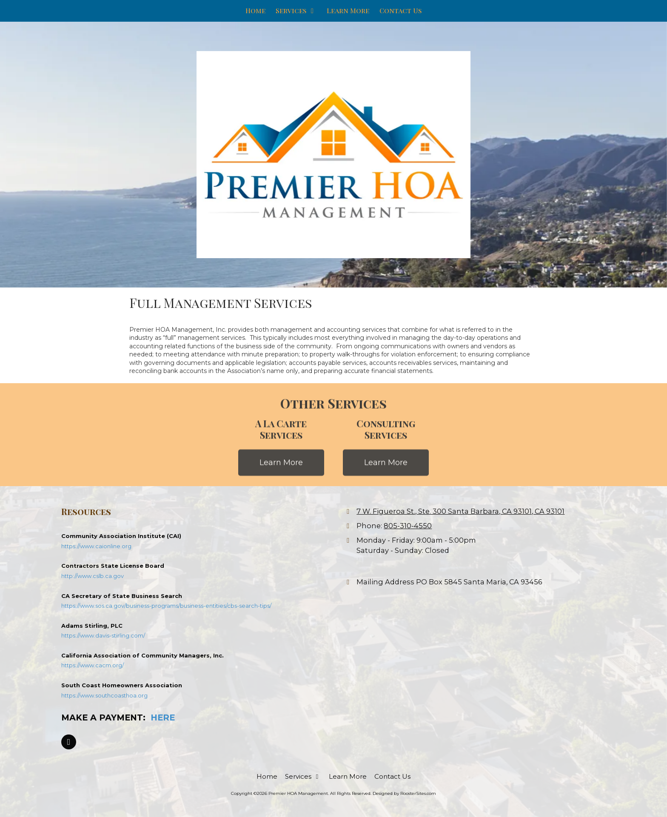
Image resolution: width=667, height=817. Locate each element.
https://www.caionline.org (96, 546)
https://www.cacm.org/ (92, 665)
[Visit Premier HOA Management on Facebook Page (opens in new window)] (68, 741)
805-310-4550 (408, 525)
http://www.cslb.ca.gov (92, 575)
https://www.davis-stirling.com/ (103, 635)
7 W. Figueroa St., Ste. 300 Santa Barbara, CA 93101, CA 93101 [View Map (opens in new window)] (460, 511)
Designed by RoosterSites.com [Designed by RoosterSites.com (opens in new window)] (404, 793)
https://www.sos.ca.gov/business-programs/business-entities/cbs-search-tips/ (166, 605)
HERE (163, 717)
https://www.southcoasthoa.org (104, 695)
